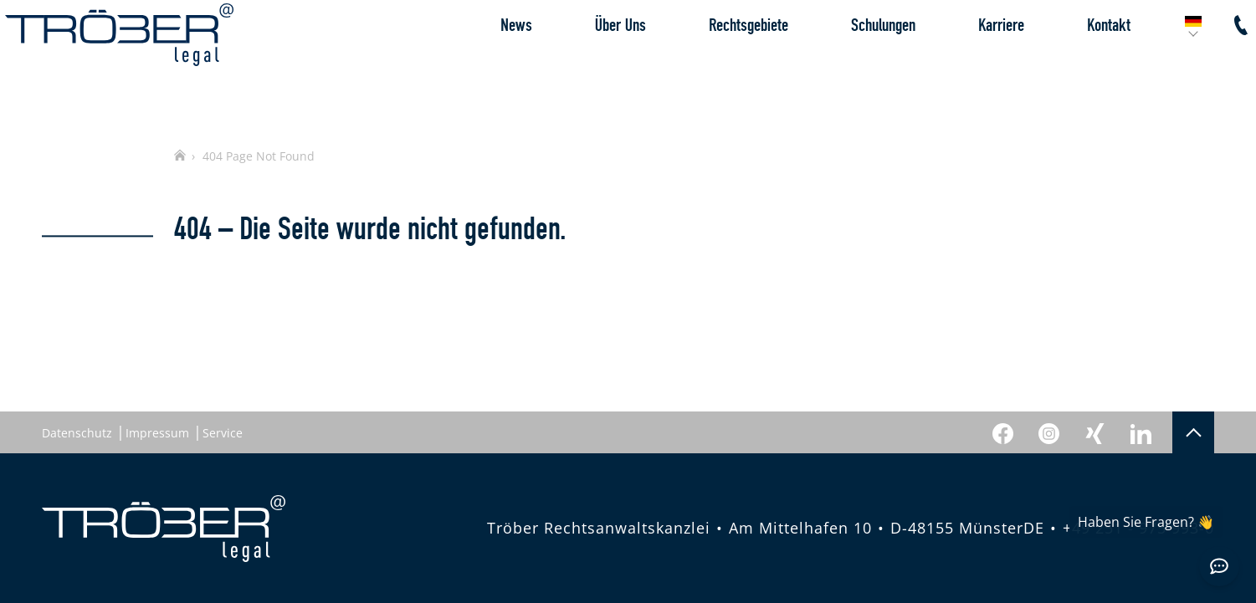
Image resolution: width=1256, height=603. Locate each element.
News (479, 62)
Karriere (964, 62)
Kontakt (1072, 62)
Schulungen (846, 62)
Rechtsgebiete (711, 62)
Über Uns (583, 62)
